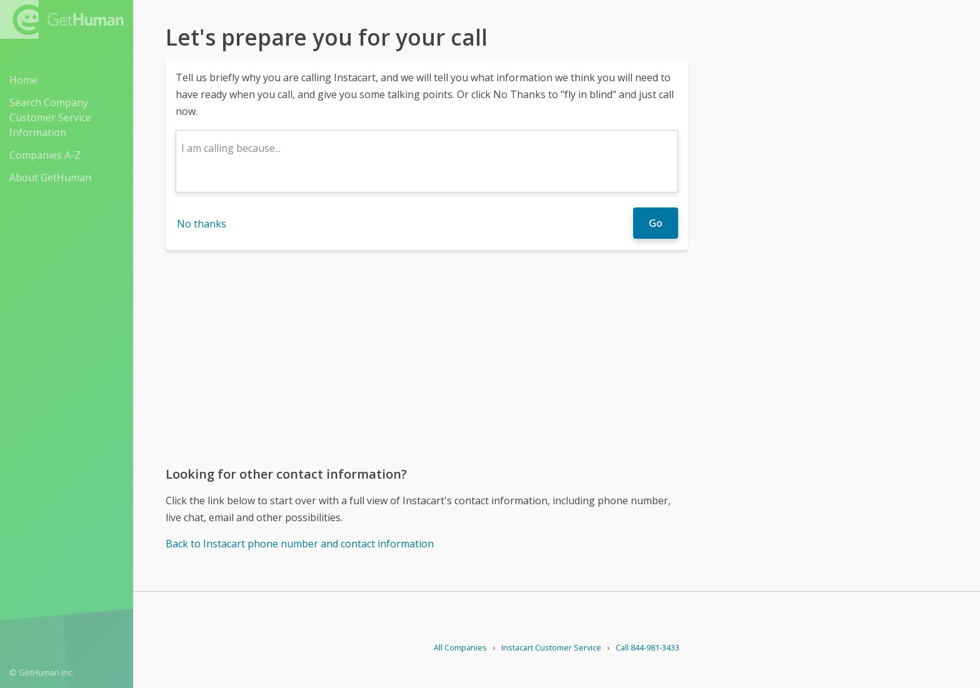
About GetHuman (50, 177)
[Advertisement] (427, 357)
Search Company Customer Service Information (50, 117)
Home (23, 80)
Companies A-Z (45, 155)
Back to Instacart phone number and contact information (300, 544)
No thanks (201, 224)
